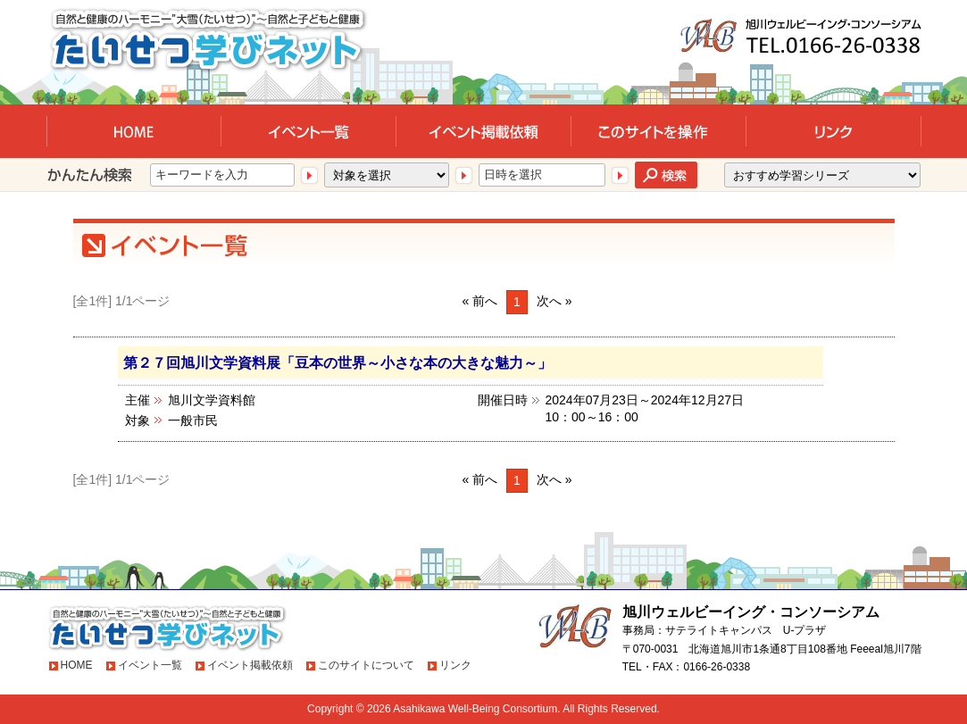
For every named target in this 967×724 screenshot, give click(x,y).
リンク (455, 665)
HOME (77, 665)
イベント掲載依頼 (250, 665)
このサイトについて (366, 665)
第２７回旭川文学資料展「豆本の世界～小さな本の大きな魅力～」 (337, 362)
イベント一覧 (150, 665)
